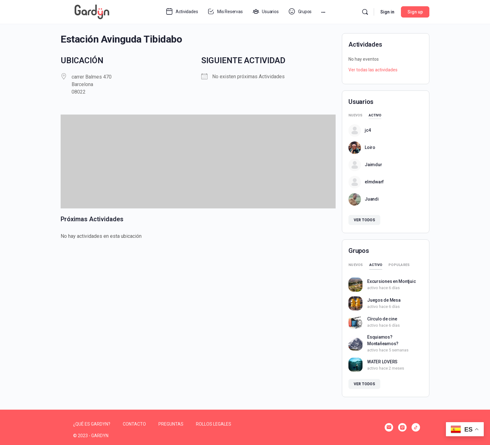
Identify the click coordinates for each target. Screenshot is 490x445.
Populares (399, 265)
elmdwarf (374, 181)
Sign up (415, 11)
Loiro (370, 147)
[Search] (365, 12)
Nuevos (355, 115)
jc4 (368, 130)
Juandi (372, 199)
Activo (375, 115)
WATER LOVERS (382, 361)
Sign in (387, 11)
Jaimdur (373, 164)
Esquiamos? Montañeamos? (382, 340)
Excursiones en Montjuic (391, 281)
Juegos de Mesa (384, 300)
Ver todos (364, 220)
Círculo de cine (382, 318)
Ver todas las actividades (373, 69)
